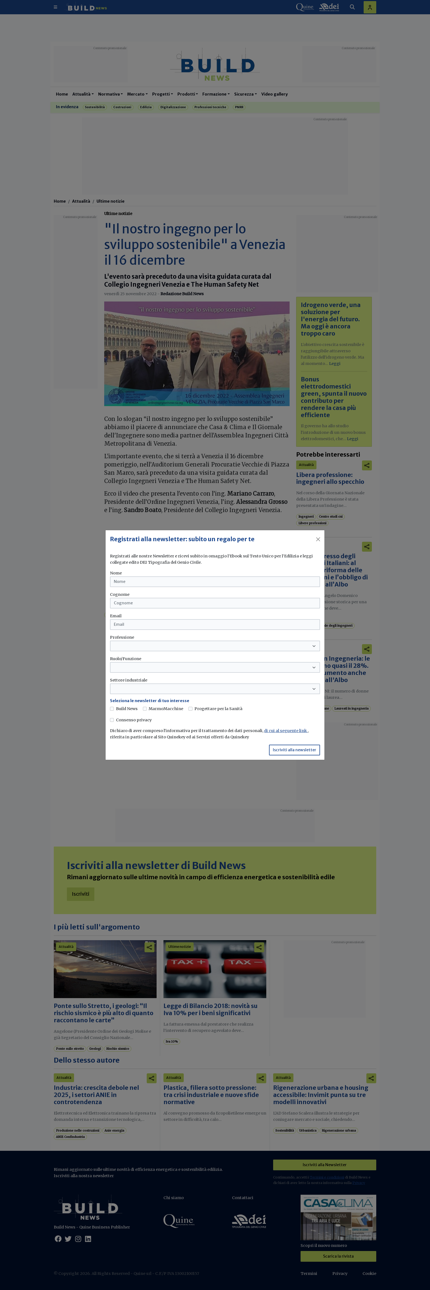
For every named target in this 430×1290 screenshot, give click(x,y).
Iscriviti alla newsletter (294, 749)
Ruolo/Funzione (125, 658)
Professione (122, 637)
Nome (116, 573)
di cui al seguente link (286, 730)
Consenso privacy (134, 719)
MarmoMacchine (166, 708)
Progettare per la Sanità (218, 708)
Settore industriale (128, 680)
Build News (127, 708)
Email (115, 615)
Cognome (119, 594)
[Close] (318, 539)
